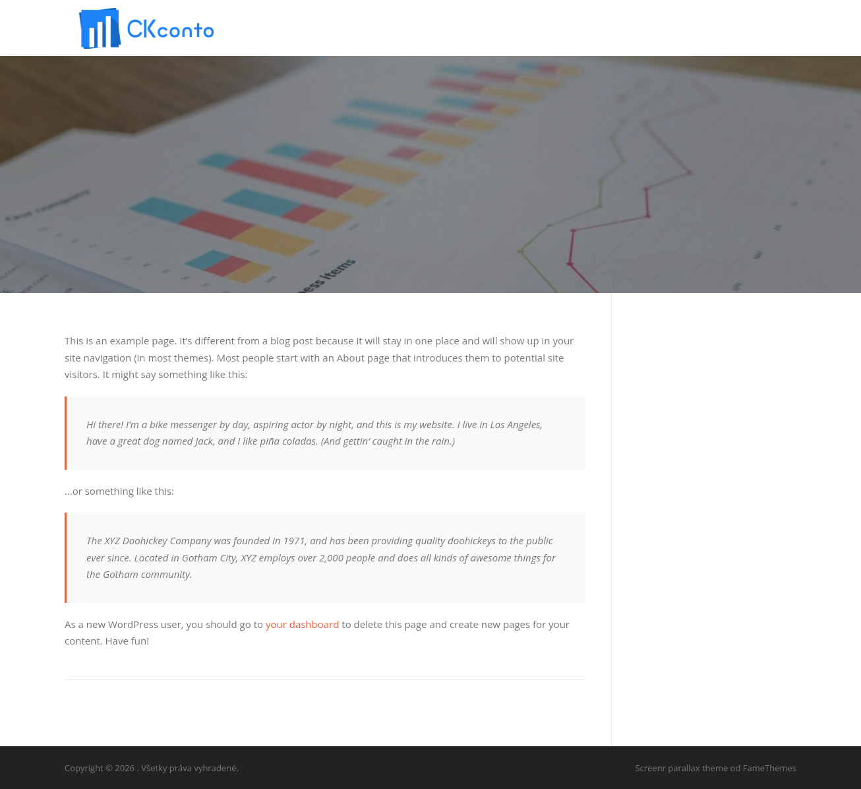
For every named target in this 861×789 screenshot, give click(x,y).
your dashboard (302, 624)
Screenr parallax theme (681, 768)
